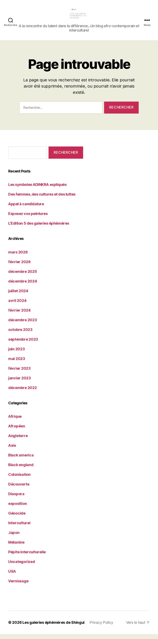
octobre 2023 (20, 334)
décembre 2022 (22, 392)
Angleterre (18, 441)
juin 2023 (16, 354)
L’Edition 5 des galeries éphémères (38, 228)
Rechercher (66, 157)
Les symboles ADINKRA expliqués (37, 189)
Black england (21, 470)
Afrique (15, 421)
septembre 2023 (23, 344)
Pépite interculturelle (27, 557)
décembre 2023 (22, 324)
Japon (14, 537)
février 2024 (19, 315)
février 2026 (19, 266)
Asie (12, 450)
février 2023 (19, 373)
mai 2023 (16, 363)
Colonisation (19, 479)
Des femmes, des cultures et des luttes (42, 199)
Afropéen (16, 431)
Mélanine (16, 547)
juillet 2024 (18, 295)
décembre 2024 (22, 286)
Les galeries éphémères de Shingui (53, 627)
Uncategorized (21, 566)
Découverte (18, 489)
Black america (21, 460)
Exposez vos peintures (28, 218)
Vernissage (18, 586)
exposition (17, 508)
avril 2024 (17, 305)
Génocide (17, 518)
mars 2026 (18, 257)
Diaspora (16, 499)
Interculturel (19, 528)
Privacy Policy (101, 627)
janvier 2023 (19, 383)
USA (12, 576)
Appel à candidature (26, 209)
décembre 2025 (22, 276)
